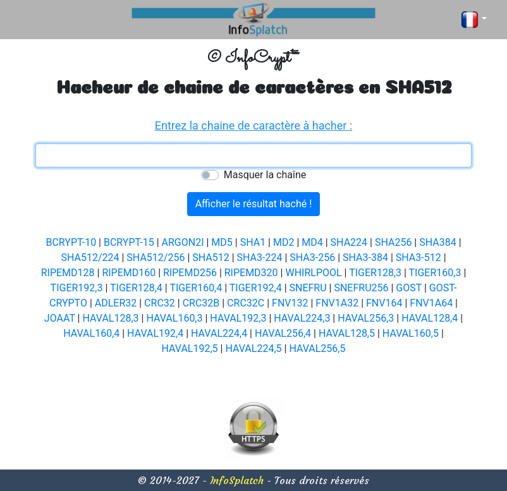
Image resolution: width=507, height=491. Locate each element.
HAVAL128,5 (347, 333)
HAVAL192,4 (155, 333)
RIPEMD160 (129, 273)
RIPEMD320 (251, 273)
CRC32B (201, 303)
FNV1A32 (336, 303)
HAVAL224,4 (219, 333)
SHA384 (437, 242)
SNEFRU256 (361, 288)
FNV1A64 (431, 303)
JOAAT (59, 318)
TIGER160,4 (195, 288)
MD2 (283, 242)
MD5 (221, 242)
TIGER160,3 (435, 273)
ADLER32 (116, 303)
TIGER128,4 (136, 288)
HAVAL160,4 (91, 333)
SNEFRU (308, 288)
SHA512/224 (90, 258)
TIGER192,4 (255, 288)
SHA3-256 (312, 258)
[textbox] (253, 155)
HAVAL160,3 (174, 318)
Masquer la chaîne (265, 175)
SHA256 (393, 242)
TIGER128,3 (375, 273)
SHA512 (210, 258)
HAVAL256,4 (283, 333)
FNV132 (290, 303)
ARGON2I (183, 242)
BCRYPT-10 (71, 242)
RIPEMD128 (68, 273)
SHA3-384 (365, 258)
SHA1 (253, 242)
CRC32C (245, 303)
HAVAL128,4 (429, 318)
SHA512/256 (155, 258)
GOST (409, 288)
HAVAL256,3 (366, 318)
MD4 (312, 242)
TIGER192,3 (77, 288)
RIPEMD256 (190, 273)
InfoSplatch (237, 480)
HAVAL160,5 (410, 333)
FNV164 (384, 303)
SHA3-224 (260, 258)
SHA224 (349, 242)
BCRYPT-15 (129, 242)
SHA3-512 (418, 258)
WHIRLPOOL (313, 273)
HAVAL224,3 (302, 318)
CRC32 (159, 303)
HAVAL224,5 (253, 348)
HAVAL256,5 (317, 348)
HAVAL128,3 (110, 318)
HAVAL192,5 (190, 348)
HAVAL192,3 (238, 318)
